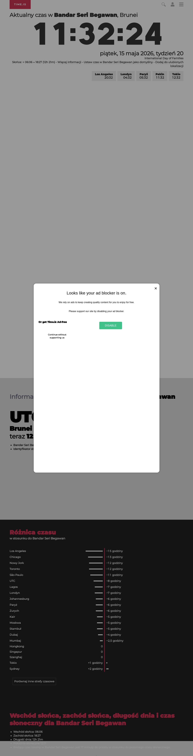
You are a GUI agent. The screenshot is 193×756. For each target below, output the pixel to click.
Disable (110, 325)
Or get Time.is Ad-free (52, 322)
